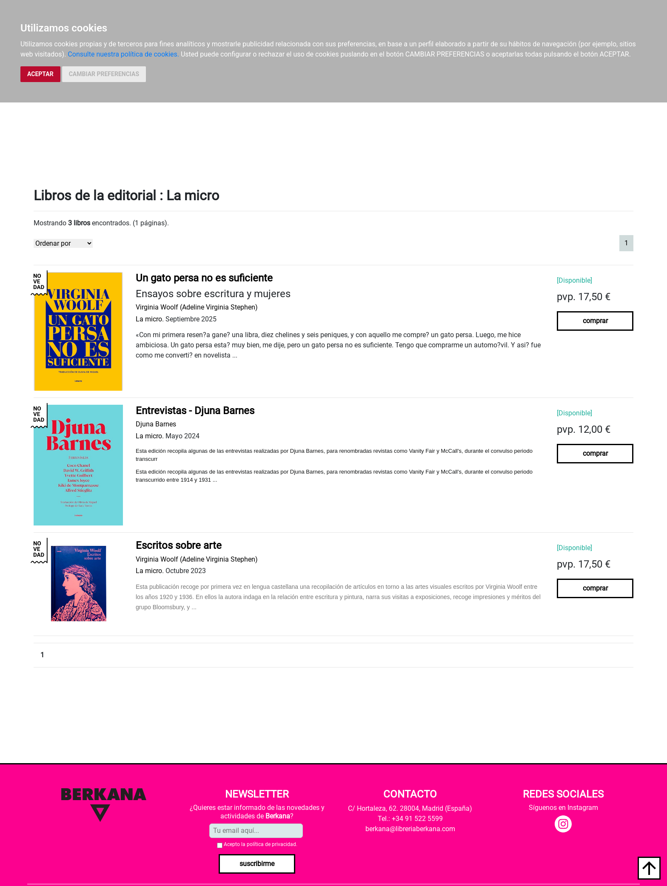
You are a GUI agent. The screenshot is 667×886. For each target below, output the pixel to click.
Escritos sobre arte (179, 545)
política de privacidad (271, 844)
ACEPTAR (40, 74)
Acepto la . (260, 844)
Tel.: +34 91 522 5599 (410, 819)
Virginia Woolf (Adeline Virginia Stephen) (197, 307)
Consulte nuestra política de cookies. (123, 54)
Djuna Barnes (156, 424)
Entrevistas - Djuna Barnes (195, 411)
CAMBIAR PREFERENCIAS (104, 74)
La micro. (150, 319)
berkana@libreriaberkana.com (410, 829)
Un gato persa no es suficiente (204, 278)
